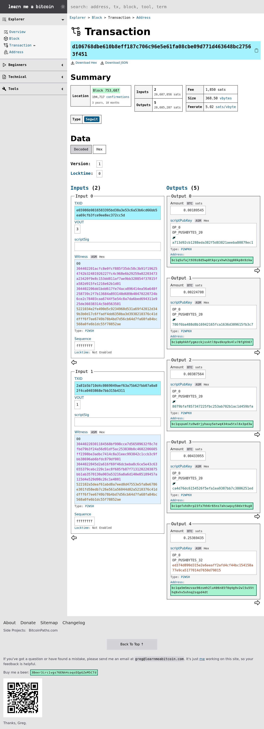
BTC (189, 203)
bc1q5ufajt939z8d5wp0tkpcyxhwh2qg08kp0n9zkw (212, 260)
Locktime (81, 173)
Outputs (177, 188)
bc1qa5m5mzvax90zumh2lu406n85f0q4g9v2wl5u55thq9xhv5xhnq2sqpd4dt (213, 590)
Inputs (80, 188)
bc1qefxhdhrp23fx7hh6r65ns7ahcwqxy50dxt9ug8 (212, 506)
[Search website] (165, 6)
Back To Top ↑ (132, 644)
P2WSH (89, 330)
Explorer (78, 18)
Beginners (17, 65)
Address (143, 18)
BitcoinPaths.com (43, 630)
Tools (13, 89)
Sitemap (49, 622)
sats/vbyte (226, 107)
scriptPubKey (181, 220)
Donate (28, 622)
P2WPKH (186, 249)
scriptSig (81, 239)
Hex (100, 149)
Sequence (82, 339)
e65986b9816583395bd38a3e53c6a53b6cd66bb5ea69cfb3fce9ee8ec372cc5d (116, 212)
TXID (78, 203)
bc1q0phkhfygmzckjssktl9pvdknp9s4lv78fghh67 (212, 342)
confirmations (117, 97)
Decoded (81, 149)
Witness (81, 257)
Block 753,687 (106, 90)
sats (198, 203)
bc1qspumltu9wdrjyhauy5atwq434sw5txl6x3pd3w (212, 424)
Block (97, 18)
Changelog (74, 622)
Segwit (92, 119)
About (9, 622)
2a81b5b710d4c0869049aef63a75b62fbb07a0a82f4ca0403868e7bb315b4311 (116, 388)
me (202, 659)
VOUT (79, 222)
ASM (94, 256)
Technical (17, 77)
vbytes (226, 98)
